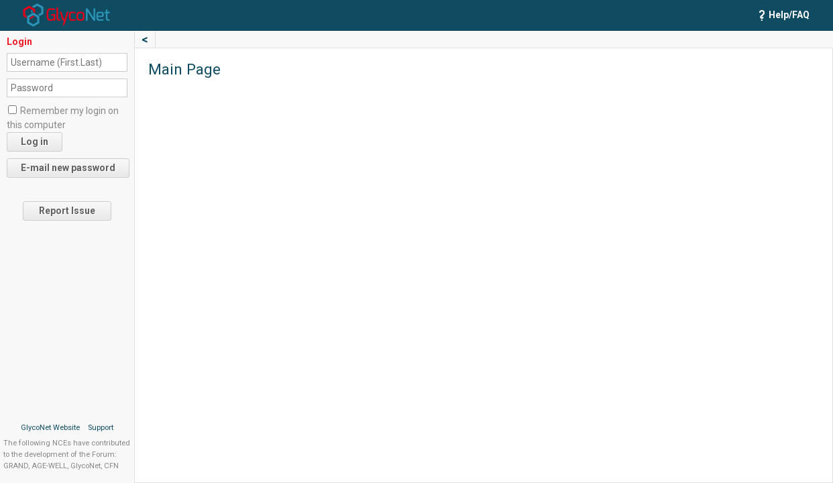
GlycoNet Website (50, 427)
